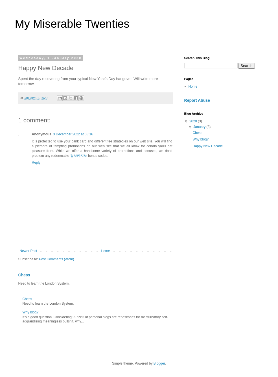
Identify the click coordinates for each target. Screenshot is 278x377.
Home (105, 251)
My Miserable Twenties (72, 24)
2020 (193, 121)
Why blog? (31, 312)
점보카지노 (78, 156)
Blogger (159, 363)
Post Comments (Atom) (56, 259)
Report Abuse (197, 100)
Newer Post (28, 251)
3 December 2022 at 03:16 (73, 134)
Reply (36, 162)
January (199, 127)
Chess (24, 275)
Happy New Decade (207, 146)
